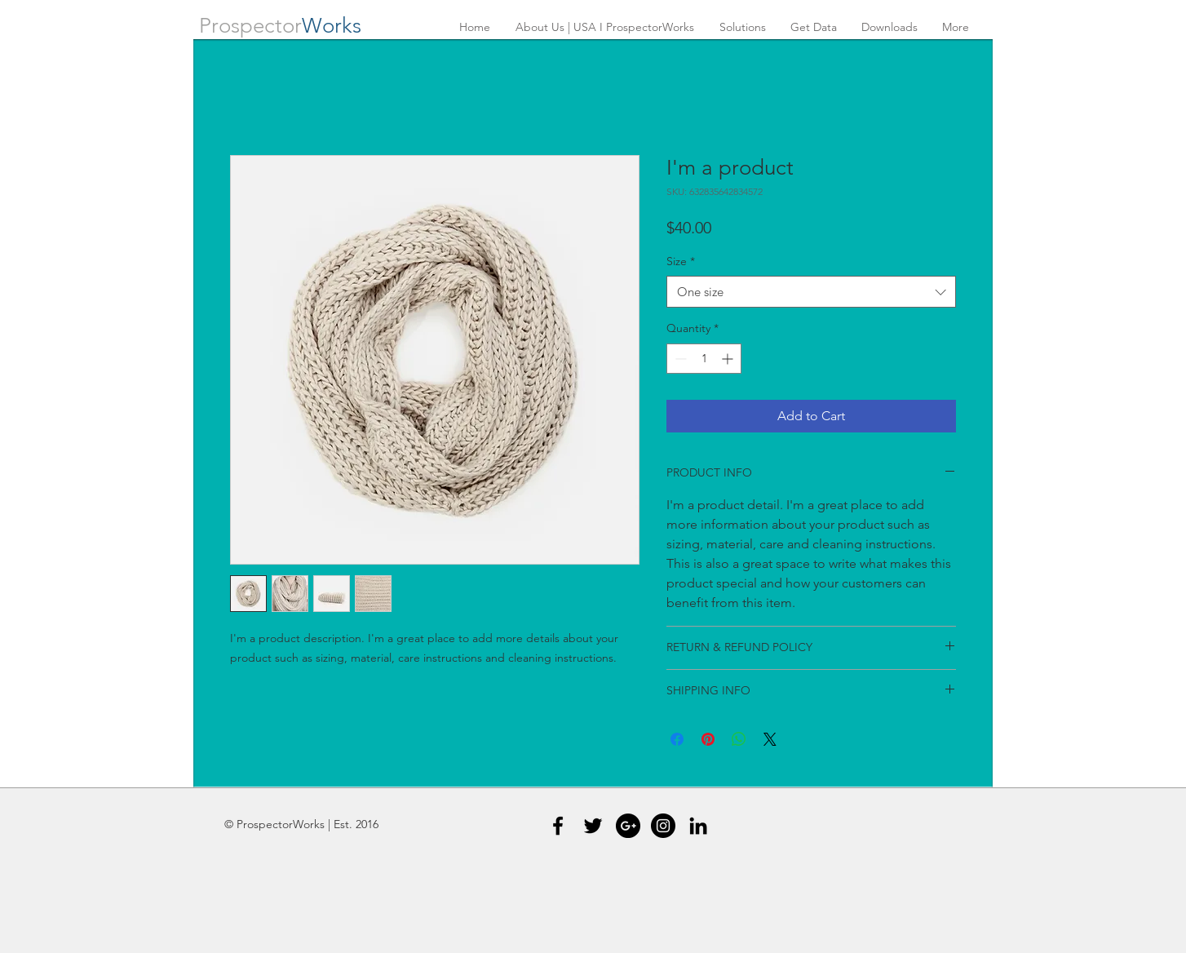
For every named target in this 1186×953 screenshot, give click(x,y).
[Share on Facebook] (677, 739)
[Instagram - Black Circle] (663, 825)
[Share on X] (770, 739)
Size (680, 261)
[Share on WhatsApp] (739, 739)
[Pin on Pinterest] (708, 739)
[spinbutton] (704, 358)
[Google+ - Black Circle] (628, 825)
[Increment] (729, 358)
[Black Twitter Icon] (593, 825)
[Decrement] (679, 358)
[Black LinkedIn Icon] (698, 825)
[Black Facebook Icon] (558, 825)
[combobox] (811, 292)
